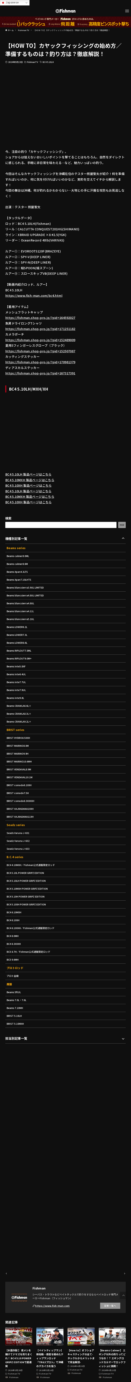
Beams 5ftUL (14, 992)
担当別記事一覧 (16, 1038)
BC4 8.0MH (13, 936)
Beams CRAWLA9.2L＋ (19, 721)
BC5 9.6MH (13, 959)
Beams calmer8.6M (18, 564)
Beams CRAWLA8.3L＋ (19, 713)
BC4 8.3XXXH (14, 943)
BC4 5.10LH (48, 61)
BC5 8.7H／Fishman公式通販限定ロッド (29, 951)
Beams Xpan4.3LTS (18, 571)
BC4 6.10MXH (14, 912)
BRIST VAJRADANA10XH (21, 808)
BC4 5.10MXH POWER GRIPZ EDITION (28, 888)
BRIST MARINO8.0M (18, 745)
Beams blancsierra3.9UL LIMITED (26, 587)
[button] (123, 1295)
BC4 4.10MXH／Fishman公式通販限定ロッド (32, 865)
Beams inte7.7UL (17, 682)
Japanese (10, 2)
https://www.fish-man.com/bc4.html (33, 295)
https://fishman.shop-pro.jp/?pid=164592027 (40, 317)
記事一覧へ (110, 1305)
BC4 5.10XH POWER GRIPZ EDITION (27, 904)
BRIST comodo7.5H (18, 793)
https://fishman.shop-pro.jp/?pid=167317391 (40, 373)
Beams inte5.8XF (17, 666)
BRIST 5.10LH (15, 1015)
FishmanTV (32, 61)
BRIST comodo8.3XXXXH (21, 801)
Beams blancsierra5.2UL (21, 619)
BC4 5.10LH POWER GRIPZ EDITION (27, 880)
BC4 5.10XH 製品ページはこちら (28, 485)
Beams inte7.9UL (17, 690)
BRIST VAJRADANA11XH (21, 816)
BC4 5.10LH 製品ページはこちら (28, 474)
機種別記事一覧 (16, 538)
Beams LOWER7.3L (17, 635)
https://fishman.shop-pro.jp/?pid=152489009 (40, 340)
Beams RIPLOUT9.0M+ (20, 658)
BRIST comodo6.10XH (20, 785)
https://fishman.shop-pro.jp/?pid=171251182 (40, 328)
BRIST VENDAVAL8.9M (19, 769)
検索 (8, 518)
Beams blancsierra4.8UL (21, 603)
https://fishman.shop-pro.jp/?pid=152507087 (40, 351)
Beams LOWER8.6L (17, 642)
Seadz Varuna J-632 (19, 840)
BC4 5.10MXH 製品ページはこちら (29, 480)
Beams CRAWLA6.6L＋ (19, 705)
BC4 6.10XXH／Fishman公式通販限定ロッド (31, 928)
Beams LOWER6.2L (17, 627)
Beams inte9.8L (16, 698)
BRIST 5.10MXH (16, 1023)
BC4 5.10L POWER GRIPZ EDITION (26, 873)
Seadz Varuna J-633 (19, 848)
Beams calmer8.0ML (18, 556)
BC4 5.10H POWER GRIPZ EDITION (27, 896)
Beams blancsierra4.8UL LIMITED (26, 595)
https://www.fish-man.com (52, 1305)
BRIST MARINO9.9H (18, 753)
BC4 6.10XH (13, 920)
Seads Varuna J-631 (19, 833)
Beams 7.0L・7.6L (17, 1000)
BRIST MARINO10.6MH (20, 761)
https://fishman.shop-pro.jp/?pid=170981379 (40, 362)
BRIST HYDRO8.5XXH (19, 738)
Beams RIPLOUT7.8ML (19, 650)
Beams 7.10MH (15, 1008)
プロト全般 (13, 976)
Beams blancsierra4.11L (21, 611)
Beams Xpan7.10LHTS (19, 579)
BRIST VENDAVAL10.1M (20, 777)
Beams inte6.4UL (17, 674)
